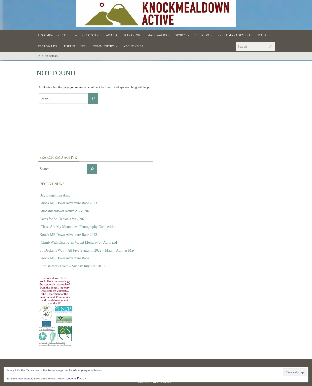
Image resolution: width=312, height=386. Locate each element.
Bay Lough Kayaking (55, 195)
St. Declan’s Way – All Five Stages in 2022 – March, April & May (87, 250)
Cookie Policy (76, 378)
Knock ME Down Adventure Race (64, 258)
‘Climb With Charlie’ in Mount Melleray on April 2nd (78, 242)
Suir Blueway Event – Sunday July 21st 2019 (72, 266)
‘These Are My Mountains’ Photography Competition (78, 227)
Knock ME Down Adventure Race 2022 (68, 235)
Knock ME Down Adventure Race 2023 (68, 203)
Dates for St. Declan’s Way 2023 (63, 219)
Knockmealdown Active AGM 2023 (65, 211)
